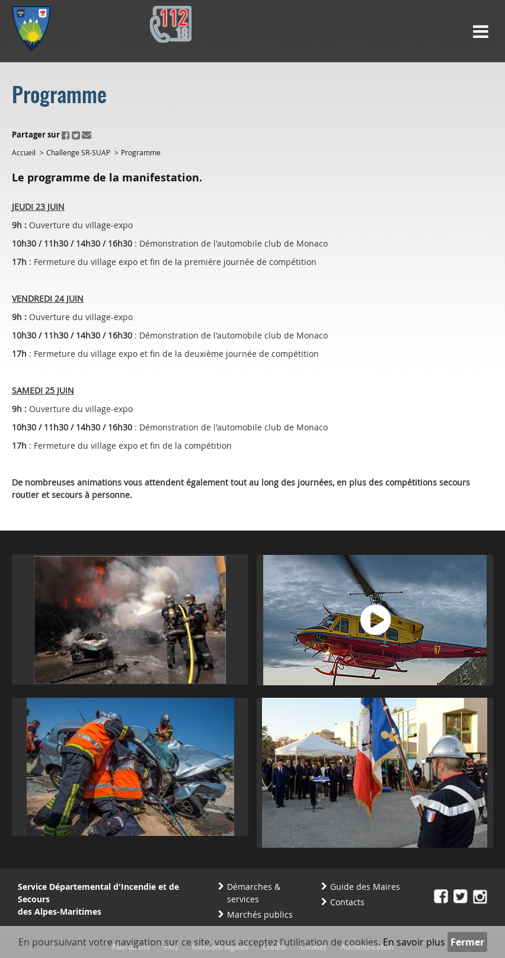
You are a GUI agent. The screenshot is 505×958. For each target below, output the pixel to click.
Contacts (347, 902)
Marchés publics (260, 914)
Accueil (24, 152)
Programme (141, 152)
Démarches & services (253, 893)
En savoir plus (414, 942)
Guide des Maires (365, 886)
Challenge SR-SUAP (78, 152)
